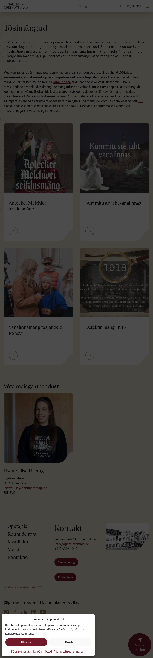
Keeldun (70, 642)
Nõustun (26, 642)
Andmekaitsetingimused (69, 651)
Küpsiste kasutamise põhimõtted (31, 651)
